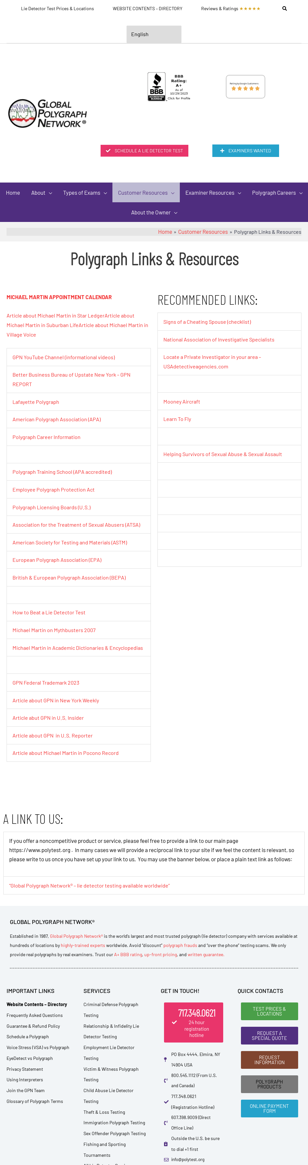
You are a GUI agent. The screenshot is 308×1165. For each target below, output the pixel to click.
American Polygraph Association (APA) (57, 419)
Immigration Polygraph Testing (114, 1127)
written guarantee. (206, 959)
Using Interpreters (25, 1084)
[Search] (285, 8)
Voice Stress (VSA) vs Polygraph (38, 1052)
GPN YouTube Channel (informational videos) (64, 357)
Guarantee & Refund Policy (33, 1030)
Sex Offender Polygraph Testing (114, 1138)
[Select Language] (154, 35)
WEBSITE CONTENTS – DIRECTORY (147, 8)
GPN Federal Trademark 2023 (47, 688)
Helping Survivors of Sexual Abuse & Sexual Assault (223, 454)
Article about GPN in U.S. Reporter (53, 740)
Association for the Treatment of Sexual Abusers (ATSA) (77, 523)
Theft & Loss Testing (104, 1116)
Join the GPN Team (26, 1095)
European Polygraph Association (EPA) (57, 557)
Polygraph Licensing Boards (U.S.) (52, 505)
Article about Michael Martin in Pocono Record (66, 757)
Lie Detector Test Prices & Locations (57, 8)
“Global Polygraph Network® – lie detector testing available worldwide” (91, 890)
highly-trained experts (83, 949)
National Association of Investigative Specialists (220, 340)
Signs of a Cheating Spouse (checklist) (208, 323)
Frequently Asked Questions (35, 1019)
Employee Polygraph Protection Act (54, 488)
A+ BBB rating (128, 959)
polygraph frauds (180, 949)
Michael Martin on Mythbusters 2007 (55, 627)
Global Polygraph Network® (76, 940)
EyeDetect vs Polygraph (30, 1062)
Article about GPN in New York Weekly (56, 705)
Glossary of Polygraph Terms (35, 1105)
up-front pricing (160, 959)
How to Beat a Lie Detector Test (50, 609)
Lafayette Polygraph (36, 401)
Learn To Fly (178, 419)
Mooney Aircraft (182, 402)
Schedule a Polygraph (28, 1041)
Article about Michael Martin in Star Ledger (57, 317)
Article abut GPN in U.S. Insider (48, 723)
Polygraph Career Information (47, 436)
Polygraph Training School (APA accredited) (63, 471)
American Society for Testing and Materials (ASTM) (71, 540)
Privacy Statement (25, 1073)
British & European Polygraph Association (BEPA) (70, 575)
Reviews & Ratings (231, 8)
